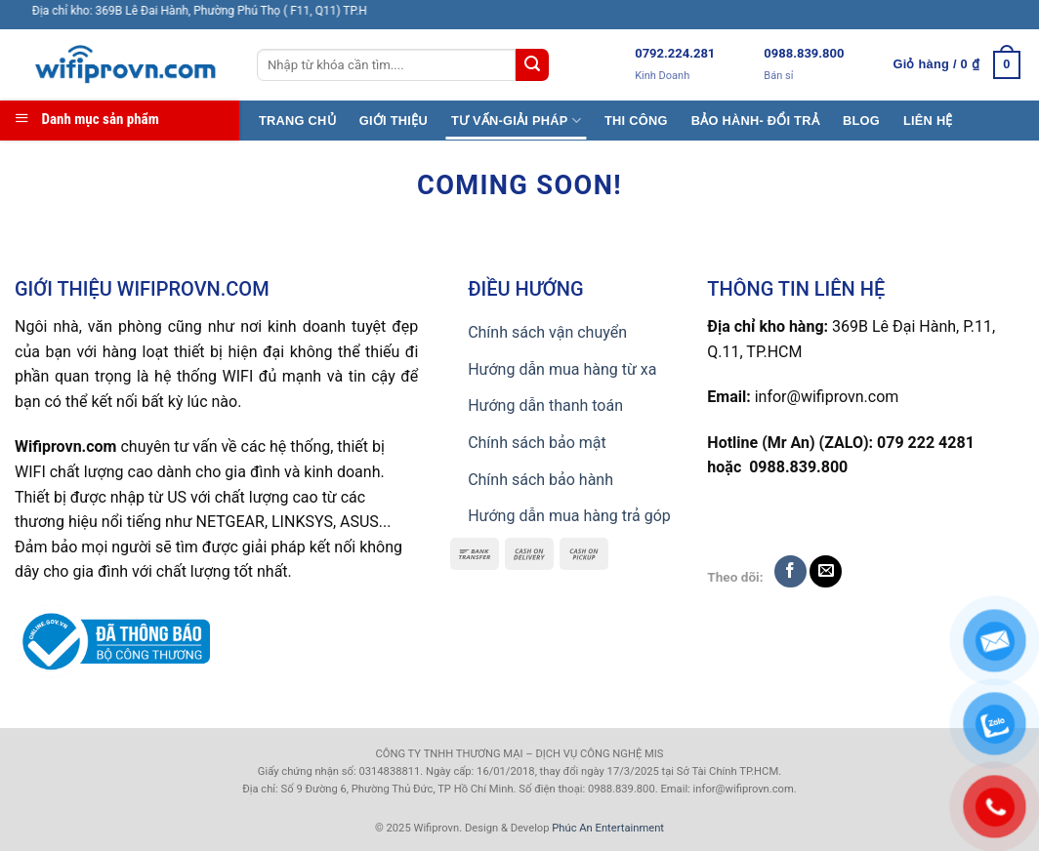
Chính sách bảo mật (537, 442)
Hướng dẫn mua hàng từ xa (562, 369)
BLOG (861, 120)
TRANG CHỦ (297, 120)
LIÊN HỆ (928, 120)
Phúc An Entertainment (608, 828)
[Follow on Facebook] (790, 571)
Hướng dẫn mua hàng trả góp (569, 516)
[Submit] (532, 65)
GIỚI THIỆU (393, 120)
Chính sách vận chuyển (547, 332)
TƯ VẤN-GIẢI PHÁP (516, 120)
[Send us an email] (826, 571)
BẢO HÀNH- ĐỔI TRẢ (755, 120)
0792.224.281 (675, 53)
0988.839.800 (804, 53)
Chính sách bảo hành (540, 479)
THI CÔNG (636, 120)
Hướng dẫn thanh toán (545, 405)
